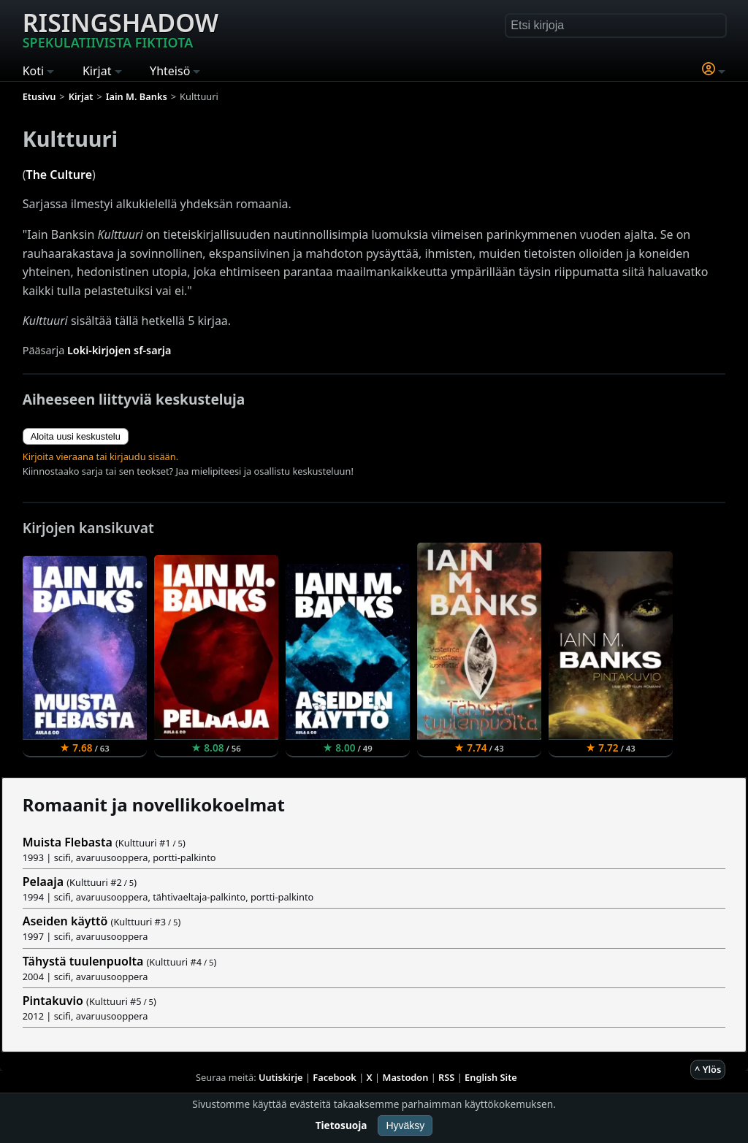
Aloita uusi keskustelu (76, 436)
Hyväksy (405, 1125)
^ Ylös (708, 1069)
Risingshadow (120, 28)
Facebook (334, 1077)
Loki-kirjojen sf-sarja (119, 350)
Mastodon (406, 1077)
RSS (446, 1077)
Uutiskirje (281, 1077)
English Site (491, 1077)
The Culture (59, 175)
